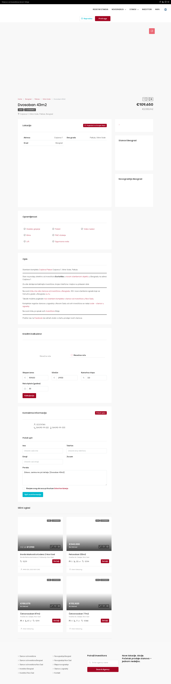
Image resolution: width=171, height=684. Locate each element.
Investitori (147, 9)
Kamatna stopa (88, 370)
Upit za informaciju (32, 491)
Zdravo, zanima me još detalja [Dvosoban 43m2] (65, 474)
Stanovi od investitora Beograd (31, 657)
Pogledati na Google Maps (94, 125)
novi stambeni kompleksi (54, 296)
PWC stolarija (60, 234)
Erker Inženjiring (77, 566)
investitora (50, 308)
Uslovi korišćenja (61, 485)
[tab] (152, 31)
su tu (48, 291)
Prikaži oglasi (100, 410)
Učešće (55, 370)
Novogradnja (118, 9)
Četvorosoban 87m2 (30, 610)
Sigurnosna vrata (62, 239)
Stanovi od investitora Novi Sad (31, 662)
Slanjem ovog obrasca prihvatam (45, 485)
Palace (49, 266)
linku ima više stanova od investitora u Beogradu (50, 288)
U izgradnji (30, 110)
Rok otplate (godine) (31, 381)
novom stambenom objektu (77, 273)
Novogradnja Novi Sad (62, 657)
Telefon (69, 443)
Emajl (25, 454)
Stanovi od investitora (28, 653)
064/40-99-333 (58, 425)
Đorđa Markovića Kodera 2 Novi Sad (37, 551)
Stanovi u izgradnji (61, 666)
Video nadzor (89, 228)
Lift (27, 239)
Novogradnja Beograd (62, 653)
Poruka (26, 465)
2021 (20, 110)
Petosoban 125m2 (77, 551)
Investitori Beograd (27, 666)
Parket (57, 228)
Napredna (86, 19)
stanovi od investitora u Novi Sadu (79, 296)
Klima (28, 234)
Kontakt (57, 670)
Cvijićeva (43, 266)
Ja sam (69, 454)
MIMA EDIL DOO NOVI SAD (31, 566)
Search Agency (102, 666)
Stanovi (133, 9)
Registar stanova (100, 9)
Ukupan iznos (28, 370)
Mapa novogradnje (61, 662)
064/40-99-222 (42, 425)
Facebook (39, 315)
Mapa (157, 9)
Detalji (56, 558)
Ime (24, 443)
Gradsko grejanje (33, 228)
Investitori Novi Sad (27, 670)
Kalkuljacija (29, 393)
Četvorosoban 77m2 (79, 610)
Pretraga (103, 19)
